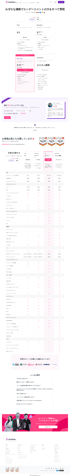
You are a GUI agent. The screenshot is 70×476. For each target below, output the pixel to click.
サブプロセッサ (57, 461)
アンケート (7, 457)
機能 (18, 2)
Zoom (31, 452)
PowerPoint (32, 448)
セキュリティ (56, 457)
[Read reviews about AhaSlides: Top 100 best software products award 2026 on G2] (43, 141)
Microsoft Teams (33, 450)
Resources (34, 2)
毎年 (38, 19)
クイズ (7, 447)
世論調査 (7, 448)
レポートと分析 (8, 462)
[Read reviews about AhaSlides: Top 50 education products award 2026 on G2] (51, 141)
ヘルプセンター (20, 454)
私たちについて (57, 447)
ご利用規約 (56, 452)
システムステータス (54, 470)
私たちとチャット (48, 426)
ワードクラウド (8, 450)
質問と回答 (7, 452)
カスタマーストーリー (21, 457)
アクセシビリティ (57, 459)
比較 (18, 447)
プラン (43, 447)
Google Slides (32, 447)
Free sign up (61, 2)
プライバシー (56, 454)
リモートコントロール (9, 460)
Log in (55, 2)
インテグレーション (34, 445)
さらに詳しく (35, 130)
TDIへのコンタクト (45, 69)
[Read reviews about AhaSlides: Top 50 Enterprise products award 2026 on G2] (60, 141)
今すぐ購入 (45, 37)
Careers (55, 450)
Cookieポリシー (57, 456)
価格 (21, 2)
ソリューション (27, 2)
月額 (32, 19)
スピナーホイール (9, 459)
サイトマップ (61, 470)
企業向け (40, 2)
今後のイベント (20, 452)
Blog (19, 448)
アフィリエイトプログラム (22, 456)
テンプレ (19, 450)
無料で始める (25, 37)
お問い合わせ (56, 448)
